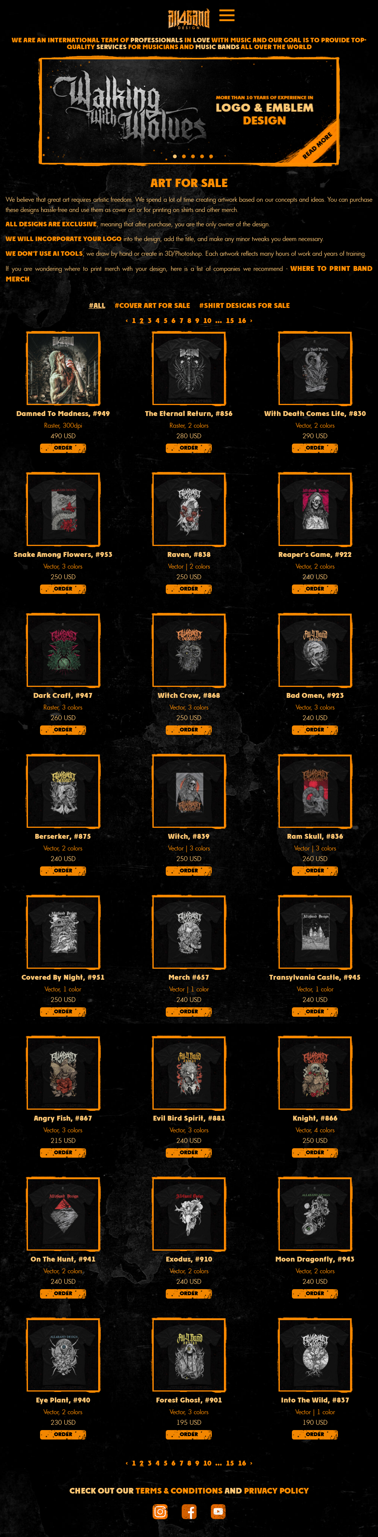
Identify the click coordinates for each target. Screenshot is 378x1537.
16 (242, 321)
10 (207, 321)
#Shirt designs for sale (244, 306)
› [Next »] (251, 321)
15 (230, 321)
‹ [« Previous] (126, 321)
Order (63, 448)
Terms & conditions (179, 1491)
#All (97, 306)
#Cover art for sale (152, 306)
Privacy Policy (276, 1491)
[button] (174, 158)
